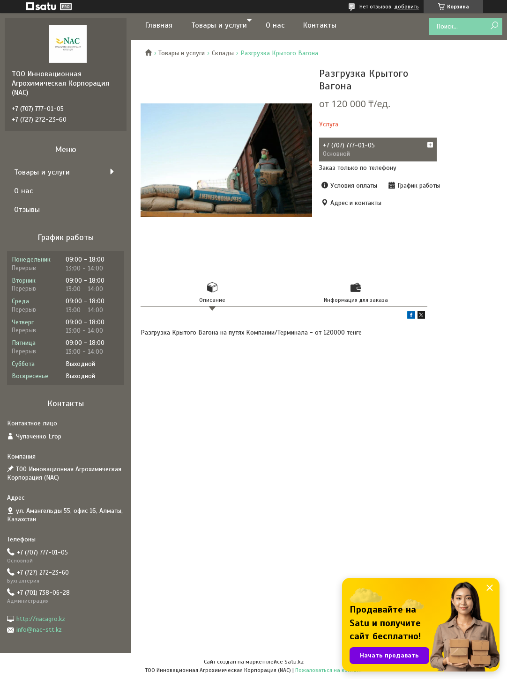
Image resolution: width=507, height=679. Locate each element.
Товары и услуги (219, 25)
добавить (406, 6)
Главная (158, 25)
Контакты (319, 25)
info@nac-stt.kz (39, 630)
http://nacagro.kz (40, 619)
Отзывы (27, 209)
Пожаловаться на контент (328, 670)
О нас (275, 25)
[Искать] (494, 26)
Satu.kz (294, 661)
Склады (223, 53)
